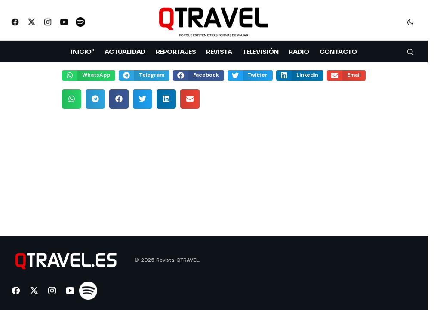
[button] (410, 22)
